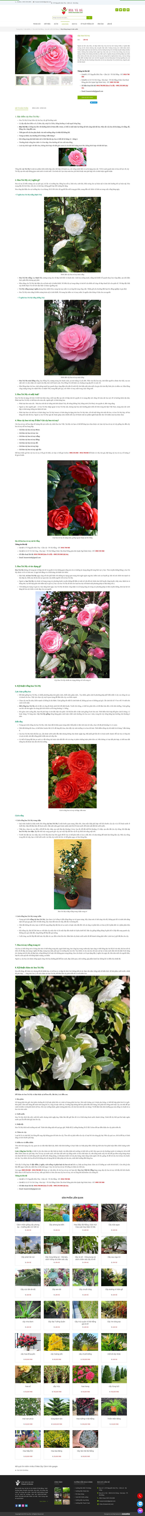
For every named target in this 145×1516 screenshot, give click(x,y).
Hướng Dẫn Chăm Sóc (82, 1491)
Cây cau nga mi (114, 1257)
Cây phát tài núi (28, 1257)
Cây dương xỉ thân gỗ (114, 1289)
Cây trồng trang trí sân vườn (69, 29)
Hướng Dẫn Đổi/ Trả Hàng (83, 1488)
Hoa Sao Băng (56, 1451)
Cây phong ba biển (56, 1225)
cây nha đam (28, 1322)
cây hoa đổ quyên (28, 1354)
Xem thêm (44, 1501)
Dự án (53, 24)
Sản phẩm (64, 24)
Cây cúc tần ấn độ (28, 1289)
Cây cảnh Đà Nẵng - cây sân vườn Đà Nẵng (45, 29)
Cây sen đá (56, 1289)
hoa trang (85, 1386)
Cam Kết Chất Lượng (82, 1497)
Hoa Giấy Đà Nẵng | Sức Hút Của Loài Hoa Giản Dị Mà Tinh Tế (85, 1227)
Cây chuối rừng (85, 1289)
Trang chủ (30, 24)
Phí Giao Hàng (80, 1494)
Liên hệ (116, 24)
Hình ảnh (105, 24)
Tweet (93, 102)
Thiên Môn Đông (114, 1419)
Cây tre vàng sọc (114, 1322)
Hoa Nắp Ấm (28, 1451)
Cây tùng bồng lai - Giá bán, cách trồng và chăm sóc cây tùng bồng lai (56, 1259)
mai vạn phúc (28, 1419)
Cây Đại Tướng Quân (56, 1322)
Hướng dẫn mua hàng (82, 1500)
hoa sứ (28, 1386)
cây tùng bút (114, 1386)
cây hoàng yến (57, 1354)
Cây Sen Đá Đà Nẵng (85, 1451)
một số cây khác (114, 1354)
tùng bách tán (56, 1419)
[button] (129, 753)
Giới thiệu (42, 24)
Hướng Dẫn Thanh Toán (83, 1503)
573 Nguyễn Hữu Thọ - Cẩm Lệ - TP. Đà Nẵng (103, 74)
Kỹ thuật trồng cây (90, 24)
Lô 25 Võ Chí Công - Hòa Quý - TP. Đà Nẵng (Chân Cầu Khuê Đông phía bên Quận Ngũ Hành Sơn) (58, 551)
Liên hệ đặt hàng (87, 97)
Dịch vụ (75, 24)
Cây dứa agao (114, 1225)
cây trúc (56, 1386)
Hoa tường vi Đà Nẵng (85, 1419)
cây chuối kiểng (85, 1354)
